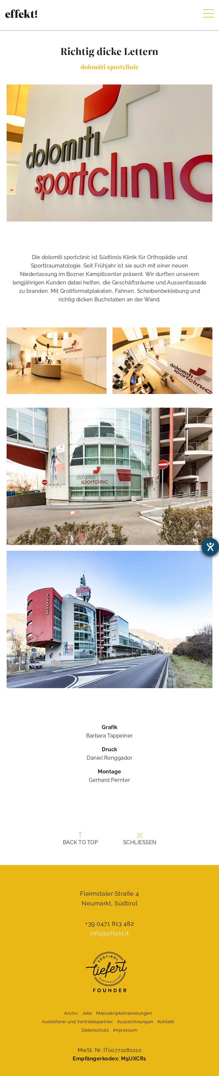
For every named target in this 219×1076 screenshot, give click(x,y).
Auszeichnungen (135, 1021)
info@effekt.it (109, 933)
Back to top (80, 838)
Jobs (87, 1013)
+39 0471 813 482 (109, 923)
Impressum (125, 1030)
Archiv (71, 1013)
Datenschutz (95, 1030)
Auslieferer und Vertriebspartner (77, 1021)
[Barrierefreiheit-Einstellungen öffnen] (210, 547)
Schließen (139, 839)
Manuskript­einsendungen (124, 1013)
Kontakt (165, 1021)
